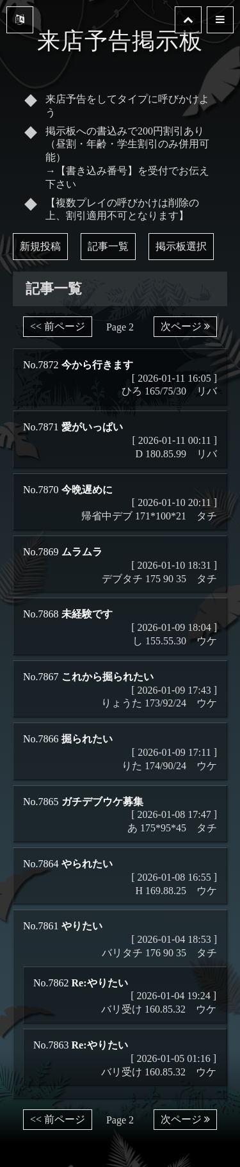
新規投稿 (40, 246)
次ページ (185, 326)
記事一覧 (108, 246)
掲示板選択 (181, 246)
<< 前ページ (57, 326)
